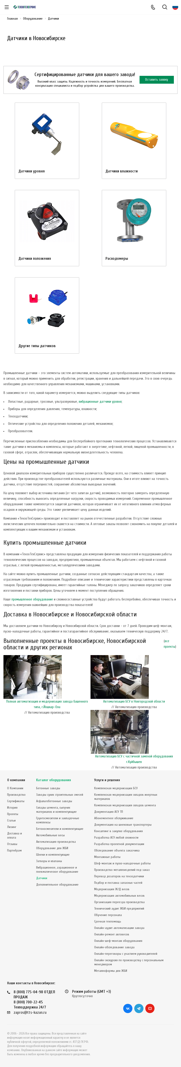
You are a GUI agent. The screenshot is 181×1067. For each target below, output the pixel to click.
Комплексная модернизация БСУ (116, 788)
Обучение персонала (108, 915)
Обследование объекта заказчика (117, 850)
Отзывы (12, 844)
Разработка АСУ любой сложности (116, 837)
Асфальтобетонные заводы (54, 801)
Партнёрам (14, 850)
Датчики (41, 878)
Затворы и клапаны (49, 861)
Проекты (12, 814)
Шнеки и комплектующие (53, 855)
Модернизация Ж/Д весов (111, 889)
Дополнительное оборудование (57, 885)
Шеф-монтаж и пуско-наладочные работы (122, 863)
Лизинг (11, 827)
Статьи (11, 820)
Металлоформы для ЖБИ (110, 971)
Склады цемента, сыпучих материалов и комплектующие (56, 810)
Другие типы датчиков (37, 346)
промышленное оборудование (32, 599)
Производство (16, 795)
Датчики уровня (31, 171)
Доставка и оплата (14, 835)
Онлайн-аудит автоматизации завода (119, 928)
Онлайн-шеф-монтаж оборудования (118, 941)
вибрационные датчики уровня (100, 402)
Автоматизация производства (56, 842)
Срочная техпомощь (107, 921)
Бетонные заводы (48, 788)
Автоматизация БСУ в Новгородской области (134, 701)
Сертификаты (15, 801)
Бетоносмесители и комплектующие (59, 829)
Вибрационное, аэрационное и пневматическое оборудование (57, 870)
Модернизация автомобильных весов (119, 896)
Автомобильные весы (50, 835)
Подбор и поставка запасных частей (118, 883)
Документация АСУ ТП (108, 812)
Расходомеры (116, 258)
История (12, 808)
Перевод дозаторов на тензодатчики (119, 876)
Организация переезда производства (119, 902)
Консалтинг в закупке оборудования (118, 831)
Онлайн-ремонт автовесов (111, 934)
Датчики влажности (121, 171)
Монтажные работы (107, 857)
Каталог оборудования (53, 780)
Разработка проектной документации (119, 844)
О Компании (15, 788)
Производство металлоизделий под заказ (122, 870)
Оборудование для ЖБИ (52, 848)
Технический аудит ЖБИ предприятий (119, 908)
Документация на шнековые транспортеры (123, 825)
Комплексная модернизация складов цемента (125, 805)
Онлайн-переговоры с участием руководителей (125, 954)
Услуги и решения (107, 780)
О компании (16, 780)
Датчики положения (34, 258)
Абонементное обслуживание (113, 818)
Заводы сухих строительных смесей (59, 795)
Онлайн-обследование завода (114, 947)
